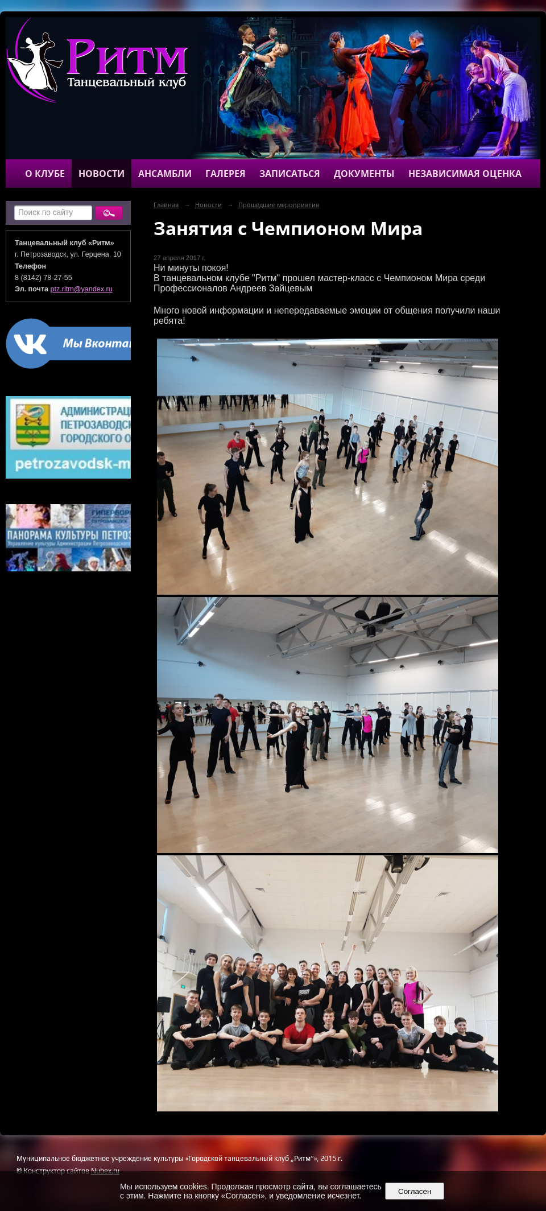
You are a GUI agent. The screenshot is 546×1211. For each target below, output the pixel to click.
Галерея (225, 173)
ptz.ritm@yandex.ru (82, 289)
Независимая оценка (465, 173)
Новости (101, 173)
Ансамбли (165, 173)
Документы (364, 173)
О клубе (45, 173)
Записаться (289, 173)
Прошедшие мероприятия (278, 205)
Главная (166, 205)
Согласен (415, 1191)
